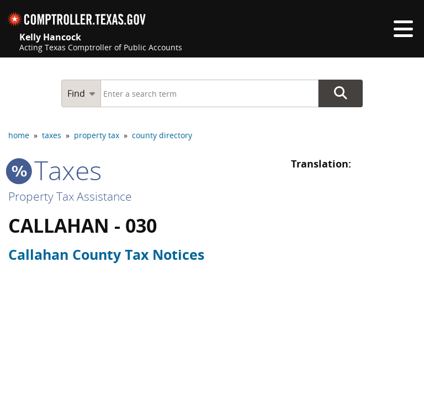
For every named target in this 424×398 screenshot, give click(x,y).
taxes (51, 135)
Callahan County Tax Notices (106, 254)
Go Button (340, 93)
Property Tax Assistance (70, 196)
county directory (162, 135)
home (18, 135)
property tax (96, 135)
